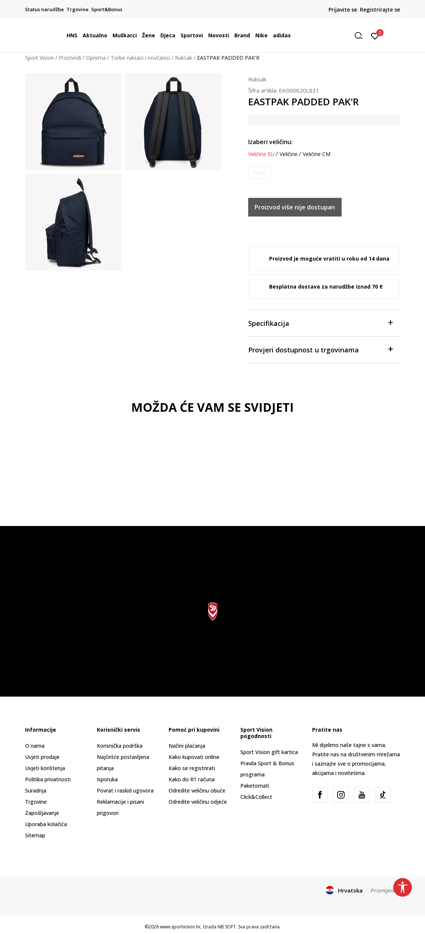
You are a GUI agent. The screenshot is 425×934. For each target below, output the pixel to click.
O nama (34, 745)
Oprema (96, 57)
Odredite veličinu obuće (197, 790)
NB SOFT (227, 927)
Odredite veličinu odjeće (198, 801)
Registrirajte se (380, 9)
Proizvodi (70, 57)
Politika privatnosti (48, 779)
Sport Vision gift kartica (269, 752)
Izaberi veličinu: (270, 141)
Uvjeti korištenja (45, 768)
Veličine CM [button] (316, 154)
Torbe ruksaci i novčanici (140, 57)
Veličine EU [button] (261, 154)
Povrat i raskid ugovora (125, 790)
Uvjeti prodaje (42, 756)
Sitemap (35, 835)
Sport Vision (39, 57)
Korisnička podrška (119, 745)
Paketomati (254, 785)
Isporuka (107, 779)
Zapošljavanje (42, 812)
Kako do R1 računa (192, 779)
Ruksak (183, 57)
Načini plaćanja (187, 745)
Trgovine (36, 801)
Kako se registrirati (192, 768)
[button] (361, 35)
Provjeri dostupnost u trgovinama (320, 349)
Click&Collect (256, 796)
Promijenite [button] (385, 890)
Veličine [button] (289, 154)
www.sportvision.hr (180, 927)
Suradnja (35, 790)
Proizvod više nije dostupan (295, 207)
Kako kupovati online (194, 756)
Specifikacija (320, 323)
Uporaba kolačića (46, 824)
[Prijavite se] (375, 35)
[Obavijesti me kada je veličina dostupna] (259, 172)
